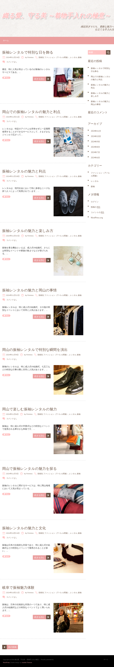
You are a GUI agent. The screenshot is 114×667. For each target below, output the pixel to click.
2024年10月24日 (13, 533)
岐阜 (7, 556)
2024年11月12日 (13, 295)
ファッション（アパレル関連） (56, 57)
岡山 (7, 78)
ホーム (6, 40)
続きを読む (39, 79)
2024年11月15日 (13, 236)
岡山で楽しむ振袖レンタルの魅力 (29, 409)
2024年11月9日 (12, 355)
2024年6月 (95, 157)
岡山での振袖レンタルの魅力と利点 (31, 111)
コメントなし (11, 62)
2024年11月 (96, 131)
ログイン (95, 201)
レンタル (73, 57)
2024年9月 (95, 141)
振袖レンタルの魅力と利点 (24, 171)
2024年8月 (95, 147)
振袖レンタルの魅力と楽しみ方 (27, 230)
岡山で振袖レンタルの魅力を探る (29, 468)
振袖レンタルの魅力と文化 (24, 528)
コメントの (97, 212)
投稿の (95, 207)
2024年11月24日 (13, 57)
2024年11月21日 (13, 117)
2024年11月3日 (12, 473)
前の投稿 (12, 647)
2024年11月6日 (12, 414)
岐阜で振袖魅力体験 (18, 587)
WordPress (6, 662)
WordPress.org (97, 217)
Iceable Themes (27, 662)
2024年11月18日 (13, 176)
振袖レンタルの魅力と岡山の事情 (29, 290)
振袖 (79, 57)
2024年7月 (95, 152)
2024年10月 (96, 136)
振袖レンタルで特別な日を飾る (27, 52)
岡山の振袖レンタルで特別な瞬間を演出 (35, 349)
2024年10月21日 (13, 592)
